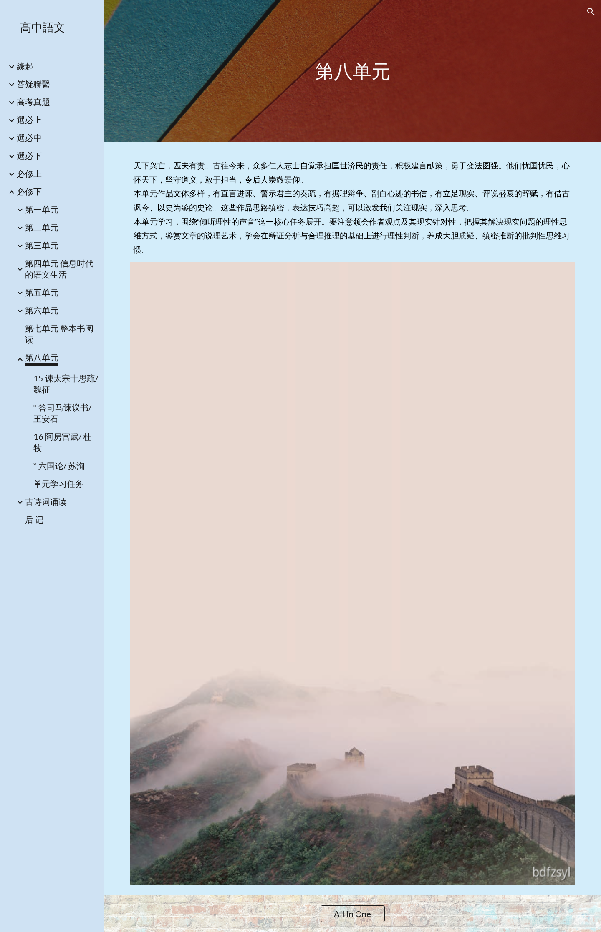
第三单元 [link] (41, 245)
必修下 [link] (29, 191)
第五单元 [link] (41, 292)
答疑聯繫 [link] (33, 84)
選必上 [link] (29, 120)
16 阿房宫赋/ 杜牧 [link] (62, 442)
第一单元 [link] (41, 209)
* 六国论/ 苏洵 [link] (59, 466)
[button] (591, 12)
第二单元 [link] (41, 227)
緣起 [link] (25, 66)
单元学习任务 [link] (58, 484)
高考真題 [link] (33, 102)
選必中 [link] (29, 138)
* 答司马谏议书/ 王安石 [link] (62, 412)
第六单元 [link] (41, 310)
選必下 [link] (29, 155)
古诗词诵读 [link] (46, 501)
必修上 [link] (29, 173)
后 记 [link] (34, 519)
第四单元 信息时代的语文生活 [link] (59, 268)
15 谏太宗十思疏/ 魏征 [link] (65, 383)
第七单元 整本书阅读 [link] (59, 333)
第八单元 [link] (41, 357)
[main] (352, 71)
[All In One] (353, 913)
